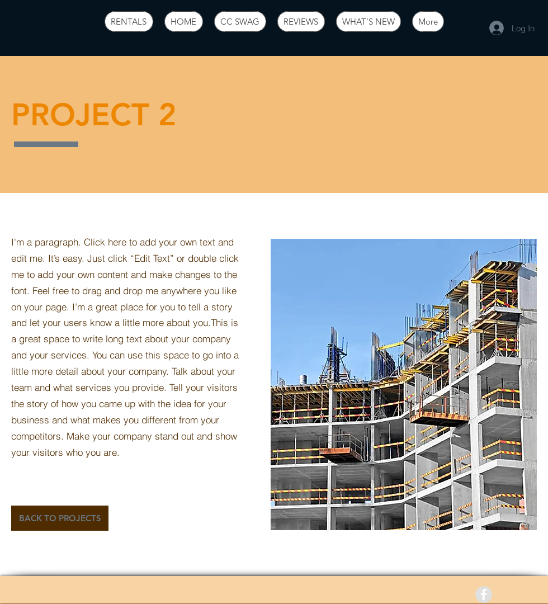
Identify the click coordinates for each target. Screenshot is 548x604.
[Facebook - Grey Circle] (483, 594)
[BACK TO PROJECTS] (59, 518)
